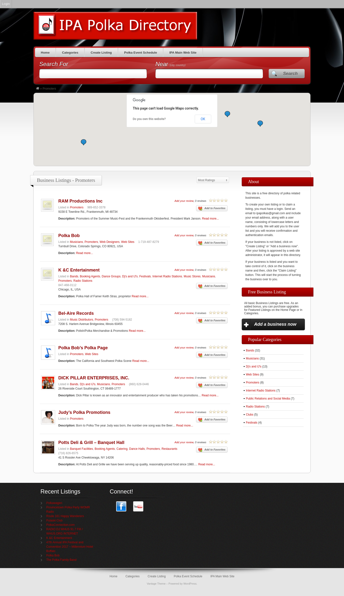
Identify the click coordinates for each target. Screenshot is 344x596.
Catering (122, 449)
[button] (83, 142)
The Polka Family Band (61, 560)
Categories (70, 52)
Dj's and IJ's (130, 276)
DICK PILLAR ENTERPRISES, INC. (93, 377)
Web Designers (110, 242)
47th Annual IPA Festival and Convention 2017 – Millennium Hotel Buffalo (69, 547)
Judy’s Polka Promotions (84, 412)
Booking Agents (90, 276)
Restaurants (169, 449)
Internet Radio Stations (167, 276)
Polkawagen (54, 503)
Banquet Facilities (81, 449)
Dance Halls (137, 449)
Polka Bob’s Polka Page (83, 347)
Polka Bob (69, 235)
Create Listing (101, 52)
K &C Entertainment (79, 270)
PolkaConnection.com (60, 525)
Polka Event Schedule (140, 52)
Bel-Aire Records (76, 313)
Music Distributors (81, 319)
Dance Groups (111, 276)
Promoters (76, 207)
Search (290, 73)
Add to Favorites (211, 209)
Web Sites (127, 242)
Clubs (249, 414)
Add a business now (275, 324)
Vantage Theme (156, 583)
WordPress (190, 583)
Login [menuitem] (6, 4)
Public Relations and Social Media (268, 398)
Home (45, 52)
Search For (53, 64)
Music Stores (192, 276)
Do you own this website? (149, 119)
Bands (74, 276)
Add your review (183, 200)
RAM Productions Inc (80, 201)
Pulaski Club (54, 520)
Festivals (145, 276)
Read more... (210, 218)
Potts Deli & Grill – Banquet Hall (91, 442)
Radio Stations (82, 280)
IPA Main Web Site (183, 52)
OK (203, 119)
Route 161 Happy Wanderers (65, 516)
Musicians (76, 242)
